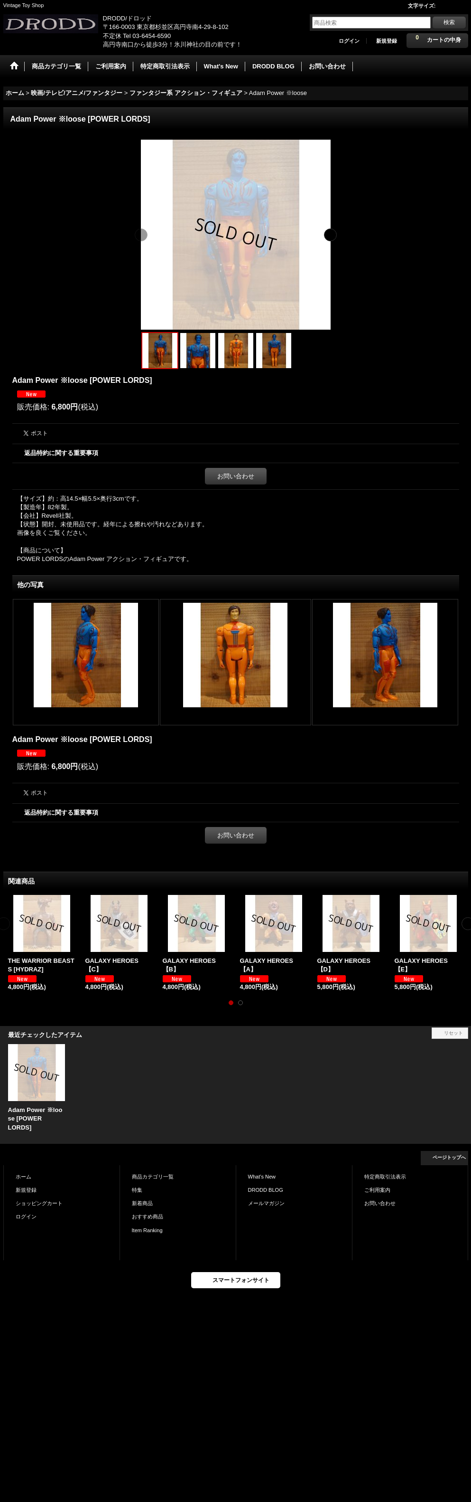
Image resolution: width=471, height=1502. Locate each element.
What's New (262, 1176)
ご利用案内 (377, 1190)
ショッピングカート (39, 1203)
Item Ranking (147, 1230)
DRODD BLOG (265, 1190)
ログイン (349, 41)
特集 (137, 1190)
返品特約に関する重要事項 (61, 452)
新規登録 (386, 41)
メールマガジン (266, 1203)
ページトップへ (449, 1157)
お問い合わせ (235, 476)
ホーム (23, 1176)
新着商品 (142, 1203)
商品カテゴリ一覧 (153, 1176)
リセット (453, 1033)
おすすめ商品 (147, 1216)
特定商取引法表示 (385, 1176)
